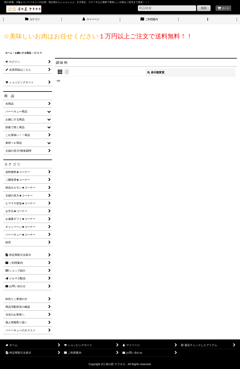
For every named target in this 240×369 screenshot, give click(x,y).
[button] (207, 19)
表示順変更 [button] (155, 72)
